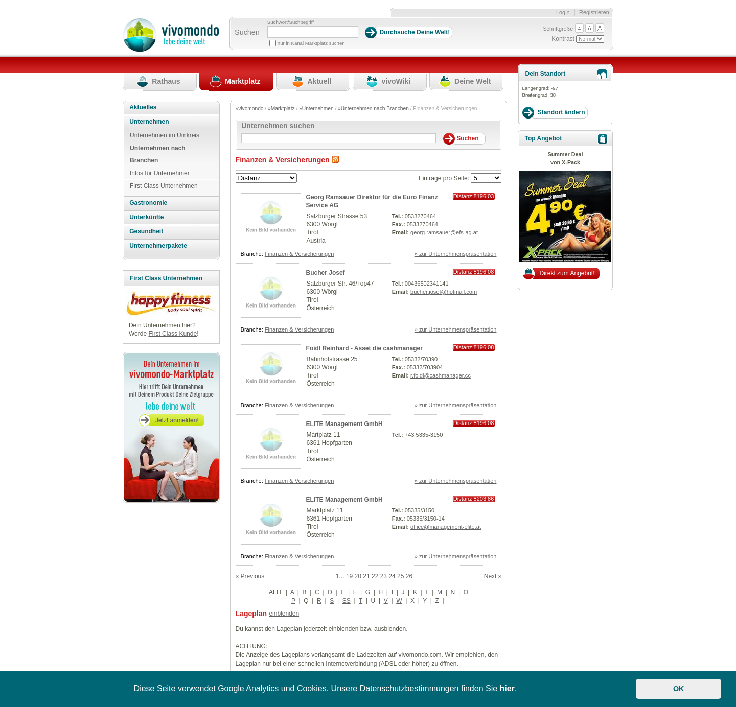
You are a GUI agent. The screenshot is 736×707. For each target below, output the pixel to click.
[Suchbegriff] (312, 32)
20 (358, 576)
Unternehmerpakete (158, 245)
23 (383, 576)
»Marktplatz (281, 108)
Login (563, 12)
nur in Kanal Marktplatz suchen (311, 43)
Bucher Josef (325, 272)
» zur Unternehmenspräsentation (456, 254)
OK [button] (678, 689)
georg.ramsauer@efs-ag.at (444, 232)
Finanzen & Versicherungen (299, 254)
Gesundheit (146, 231)
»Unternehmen (316, 108)
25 (400, 576)
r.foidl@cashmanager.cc (440, 375)
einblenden (284, 613)
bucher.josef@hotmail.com (443, 292)
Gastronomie (148, 202)
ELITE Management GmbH (344, 424)
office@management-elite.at (445, 527)
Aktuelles (142, 107)
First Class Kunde (172, 333)
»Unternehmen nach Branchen (373, 108)
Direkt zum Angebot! (566, 273)
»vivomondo (250, 108)
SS (346, 600)
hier (507, 688)
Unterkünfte (146, 217)
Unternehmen (149, 121)
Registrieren (594, 12)
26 (409, 576)
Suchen (247, 32)
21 (366, 576)
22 (375, 576)
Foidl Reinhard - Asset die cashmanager (364, 348)
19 (349, 576)
